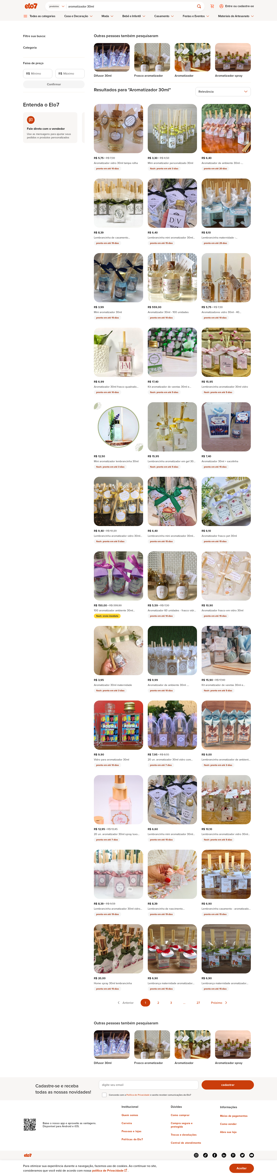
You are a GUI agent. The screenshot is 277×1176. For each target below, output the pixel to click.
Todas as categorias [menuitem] (42, 16)
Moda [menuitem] (107, 16)
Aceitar (242, 1168)
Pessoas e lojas (131, 1131)
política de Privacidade (110, 1170)
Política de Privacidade (138, 1094)
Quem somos (130, 1115)
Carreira (127, 1123)
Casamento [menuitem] (164, 16)
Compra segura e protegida (182, 1124)
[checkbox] (104, 1094)
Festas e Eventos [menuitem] (196, 16)
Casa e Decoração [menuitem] (78, 16)
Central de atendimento (186, 1142)
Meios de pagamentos (234, 1115)
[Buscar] (132, 6)
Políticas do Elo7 (132, 1139)
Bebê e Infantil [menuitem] (133, 16)
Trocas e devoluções (184, 1134)
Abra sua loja (228, 1132)
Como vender (228, 1123)
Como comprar (180, 1115)
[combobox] (57, 6)
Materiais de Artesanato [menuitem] (236, 16)
